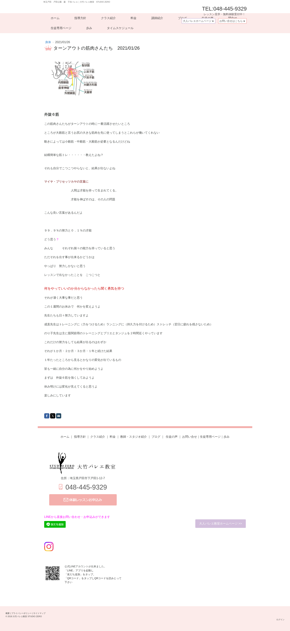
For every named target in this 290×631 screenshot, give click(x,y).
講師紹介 (157, 18)
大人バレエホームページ (198, 20)
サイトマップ (39, 613)
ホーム (55, 18)
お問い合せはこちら (232, 20)
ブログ (155, 436)
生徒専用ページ (61, 28)
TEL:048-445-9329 (224, 11)
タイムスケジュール (120, 28)
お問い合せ (189, 436)
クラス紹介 (108, 18)
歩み (89, 28)
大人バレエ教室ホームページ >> (220, 523)
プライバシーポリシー (21, 613)
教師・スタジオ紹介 (133, 436)
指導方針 (80, 18)
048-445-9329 (86, 487)
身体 (48, 42)
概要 (8, 613)
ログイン (280, 619)
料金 (133, 18)
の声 (171, 436)
